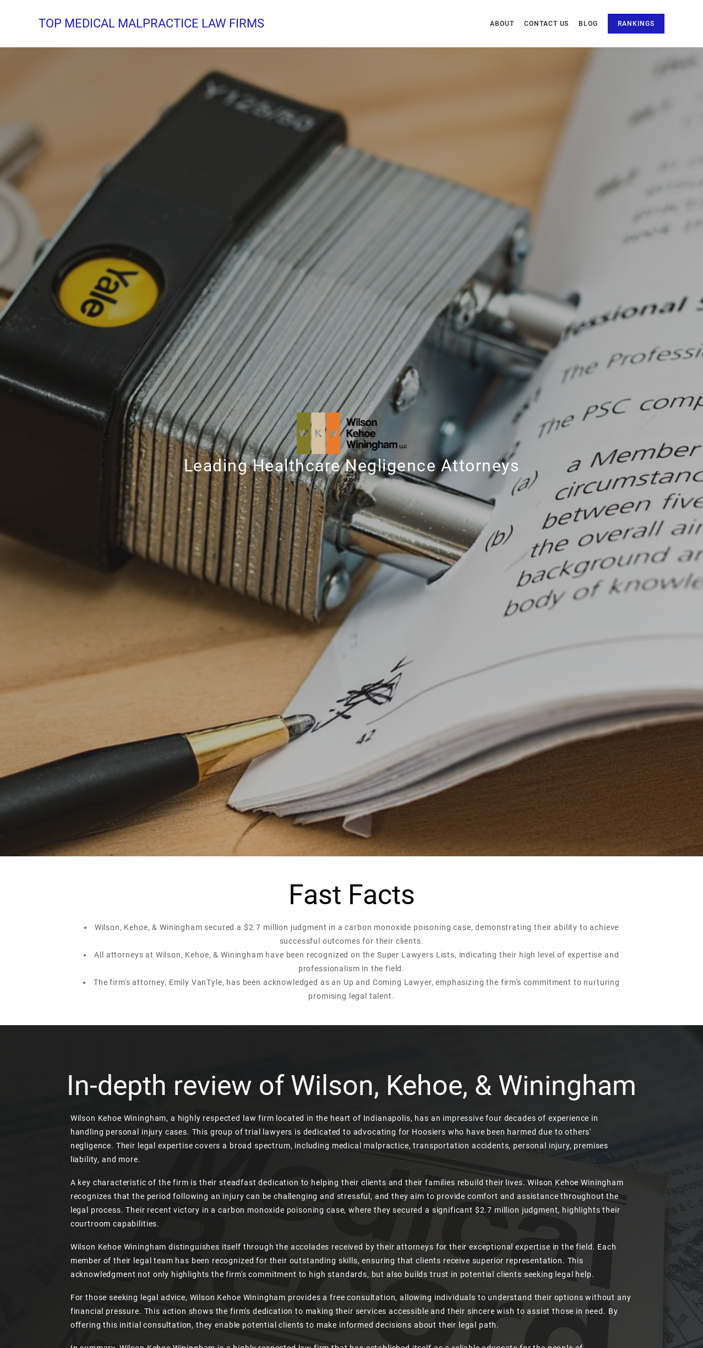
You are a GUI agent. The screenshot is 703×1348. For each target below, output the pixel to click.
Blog (588, 23)
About (502, 23)
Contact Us (546, 23)
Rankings (636, 23)
